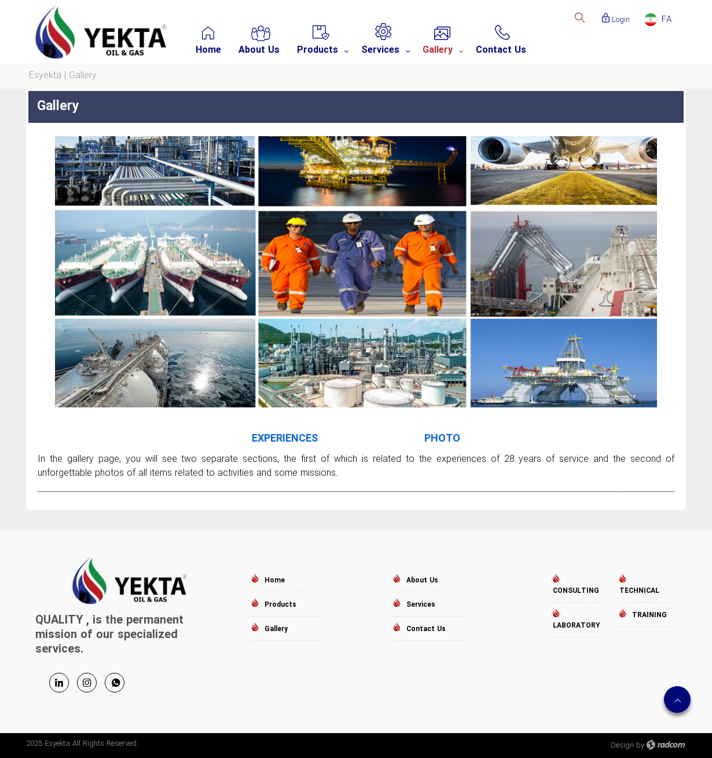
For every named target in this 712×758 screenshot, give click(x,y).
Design (622, 745)
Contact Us (426, 629)
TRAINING (649, 615)
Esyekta (45, 75)
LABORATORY (576, 625)
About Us (422, 580)
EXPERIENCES (285, 439)
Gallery (276, 629)
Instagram (87, 682)
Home (275, 580)
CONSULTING (576, 590)
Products (280, 604)
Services (420, 604)
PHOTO (442, 439)
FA (666, 20)
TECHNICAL (639, 590)
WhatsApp (114, 682)
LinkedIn (59, 682)
